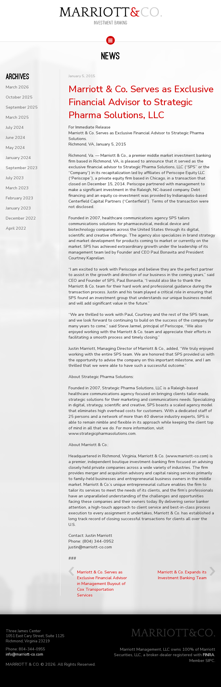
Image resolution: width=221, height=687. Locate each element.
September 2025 (22, 107)
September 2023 (22, 168)
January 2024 (18, 158)
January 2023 (18, 208)
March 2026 (17, 87)
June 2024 (15, 137)
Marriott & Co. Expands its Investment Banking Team (182, 575)
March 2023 (17, 188)
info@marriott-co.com (24, 654)
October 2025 (19, 97)
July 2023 (15, 178)
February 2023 (19, 198)
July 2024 (15, 127)
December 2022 (21, 218)
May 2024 (15, 147)
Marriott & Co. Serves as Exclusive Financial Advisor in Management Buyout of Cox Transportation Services (102, 583)
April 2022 (16, 228)
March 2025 (17, 117)
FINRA (208, 655)
